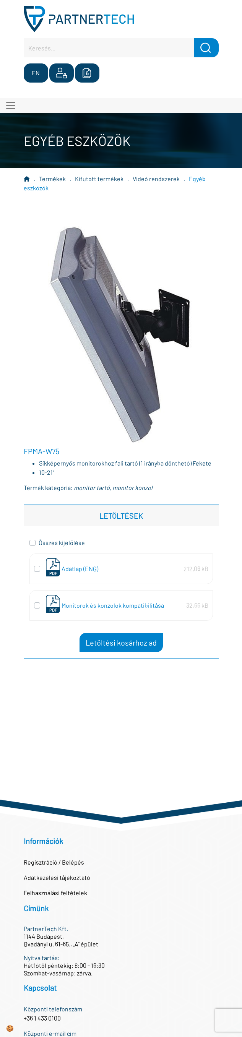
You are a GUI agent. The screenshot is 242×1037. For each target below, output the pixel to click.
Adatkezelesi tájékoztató (57, 877)
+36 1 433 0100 (42, 1018)
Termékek (52, 178)
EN (36, 72)
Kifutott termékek (99, 178)
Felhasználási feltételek (55, 892)
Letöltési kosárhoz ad (121, 642)
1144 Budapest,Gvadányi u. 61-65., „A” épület (61, 940)
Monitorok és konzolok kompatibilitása (113, 605)
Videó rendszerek (156, 178)
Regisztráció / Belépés (54, 862)
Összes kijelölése (62, 542)
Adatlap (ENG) (80, 568)
